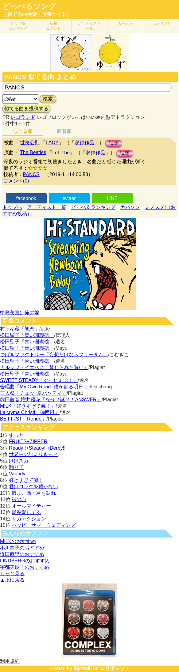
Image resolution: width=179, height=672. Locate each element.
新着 (53, 26)
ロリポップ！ (115, 668)
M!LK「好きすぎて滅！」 (28, 406)
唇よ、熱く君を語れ (34, 493)
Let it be (61, 152)
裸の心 (19, 499)
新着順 (64, 131)
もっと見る (12, 573)
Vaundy (17, 473)
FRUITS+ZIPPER (28, 441)
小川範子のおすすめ (22, 547)
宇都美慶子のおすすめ (24, 567)
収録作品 (84, 142)
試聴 (114, 143)
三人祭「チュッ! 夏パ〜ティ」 (33, 393)
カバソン (125, 23)
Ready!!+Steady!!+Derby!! (37, 448)
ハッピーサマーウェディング (44, 525)
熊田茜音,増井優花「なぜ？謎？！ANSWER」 (51, 399)
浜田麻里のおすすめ (22, 554)
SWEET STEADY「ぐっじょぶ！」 (39, 380)
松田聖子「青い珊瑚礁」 (27, 335)
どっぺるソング (29, 6)
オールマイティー (31, 505)
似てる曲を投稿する (26, 108)
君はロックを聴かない (33, 486)
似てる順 (23, 131)
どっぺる (18, 26)
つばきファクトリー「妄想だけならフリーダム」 (54, 354)
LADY (52, 142)
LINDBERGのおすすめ (25, 560)
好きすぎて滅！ (26, 480)
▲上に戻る (12, 580)
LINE (112, 198)
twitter (69, 198)
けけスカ (19, 460)
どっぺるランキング (93, 207)
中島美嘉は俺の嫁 (19, 312)
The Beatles (33, 152)
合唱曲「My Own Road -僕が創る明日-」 (45, 386)
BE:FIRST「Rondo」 (23, 418)
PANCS (31, 174)
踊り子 (16, 467)
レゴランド (23, 117)
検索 (48, 98)
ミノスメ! (161, 23)
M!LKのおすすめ (18, 541)
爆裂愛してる (26, 512)
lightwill (82, 668)
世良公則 (30, 142)
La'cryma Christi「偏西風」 (30, 412)
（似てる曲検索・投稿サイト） (36, 14)
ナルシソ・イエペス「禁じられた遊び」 (44, 367)
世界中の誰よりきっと (33, 454)
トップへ (12, 207)
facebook (26, 198)
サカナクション (29, 518)
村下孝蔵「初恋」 (19, 328)
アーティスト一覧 (46, 207)
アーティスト (89, 26)
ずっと (16, 435)
